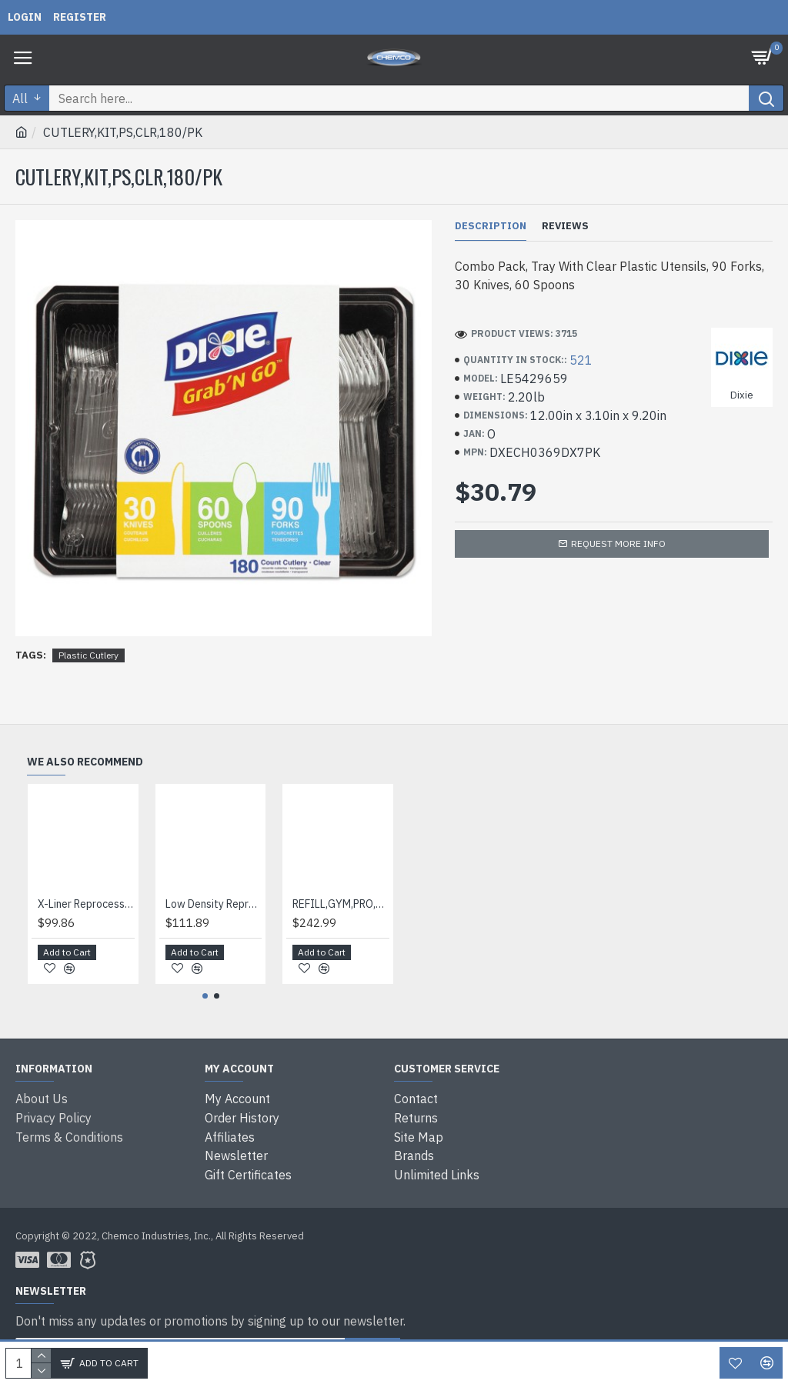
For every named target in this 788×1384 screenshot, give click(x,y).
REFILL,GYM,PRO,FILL (340, 906)
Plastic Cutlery (88, 655)
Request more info (618, 543)
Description (490, 226)
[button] (205, 999)
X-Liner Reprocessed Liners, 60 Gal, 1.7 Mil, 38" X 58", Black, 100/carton (86, 906)
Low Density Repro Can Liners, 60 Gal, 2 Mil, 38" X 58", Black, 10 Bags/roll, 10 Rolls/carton (213, 906)
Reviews (565, 226)
